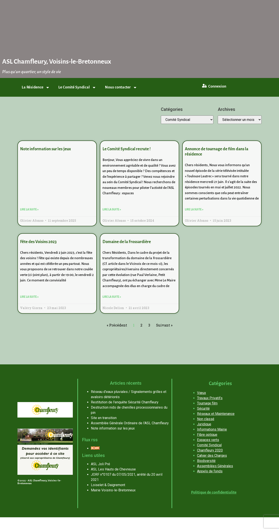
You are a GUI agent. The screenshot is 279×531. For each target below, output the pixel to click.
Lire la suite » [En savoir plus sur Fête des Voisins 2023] (29, 296)
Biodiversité (206, 461)
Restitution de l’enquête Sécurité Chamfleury (124, 402)
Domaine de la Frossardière (126, 242)
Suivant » (164, 325)
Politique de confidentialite (213, 492)
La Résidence (36, 87)
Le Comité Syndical (77, 87)
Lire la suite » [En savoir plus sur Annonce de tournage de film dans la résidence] (194, 209)
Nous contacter (121, 87)
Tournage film (207, 403)
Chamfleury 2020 (210, 450)
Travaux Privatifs (210, 398)
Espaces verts (208, 440)
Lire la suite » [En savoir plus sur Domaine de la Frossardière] (111, 296)
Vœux (201, 393)
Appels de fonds (210, 471)
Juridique (204, 424)
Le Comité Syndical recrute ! (126, 149)
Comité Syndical (209, 445)
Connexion (217, 86)
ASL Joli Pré (100, 464)
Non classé (205, 419)
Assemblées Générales (215, 466)
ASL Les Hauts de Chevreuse (113, 469)
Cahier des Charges (212, 455)
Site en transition (104, 418)
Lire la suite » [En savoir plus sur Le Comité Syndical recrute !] (111, 209)
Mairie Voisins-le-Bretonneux (113, 490)
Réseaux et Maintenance (216, 414)
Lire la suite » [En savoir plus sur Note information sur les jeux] (29, 209)
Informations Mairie (212, 429)
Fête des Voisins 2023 (38, 242)
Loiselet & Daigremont (108, 485)
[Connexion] (204, 85)
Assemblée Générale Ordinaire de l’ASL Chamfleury (130, 423)
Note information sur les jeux (45, 149)
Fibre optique (207, 435)
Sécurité (203, 408)
